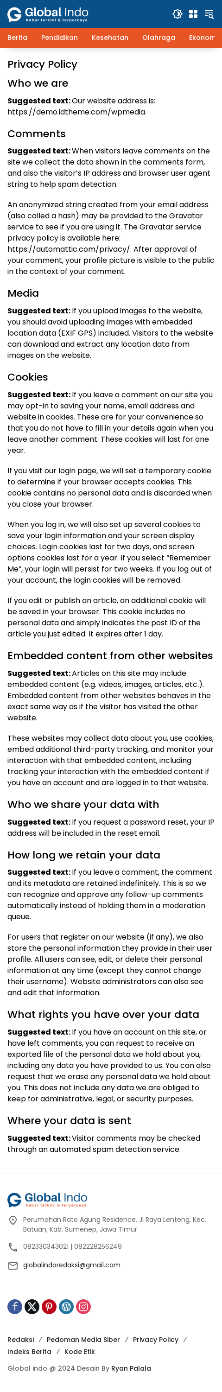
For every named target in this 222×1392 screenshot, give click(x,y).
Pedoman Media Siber (83, 1339)
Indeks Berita (29, 1351)
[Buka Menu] (193, 13)
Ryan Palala (131, 1368)
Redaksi (20, 1339)
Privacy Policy (155, 1339)
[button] (177, 13)
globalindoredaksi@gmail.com (72, 1265)
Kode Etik (79, 1351)
